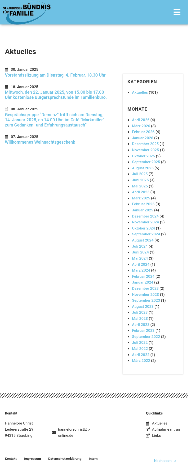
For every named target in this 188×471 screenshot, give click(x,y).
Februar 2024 (143, 276)
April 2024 (140, 264)
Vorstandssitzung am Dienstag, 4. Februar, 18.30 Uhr (55, 75)
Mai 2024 (140, 258)
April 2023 (140, 324)
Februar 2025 (143, 204)
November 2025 (145, 150)
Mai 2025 (140, 186)
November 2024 (145, 222)
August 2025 (142, 168)
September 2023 (146, 300)
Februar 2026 (143, 132)
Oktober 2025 (143, 156)
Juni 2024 (140, 252)
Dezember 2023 (145, 288)
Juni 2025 (140, 180)
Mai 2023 (140, 318)
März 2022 (141, 360)
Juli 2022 (140, 342)
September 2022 (146, 336)
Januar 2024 (142, 282)
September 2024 (146, 234)
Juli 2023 (140, 312)
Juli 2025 (140, 174)
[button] (122, 12)
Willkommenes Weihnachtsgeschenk (40, 142)
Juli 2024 (140, 246)
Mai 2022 (140, 348)
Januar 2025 (142, 210)
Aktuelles (140, 92)
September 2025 (146, 162)
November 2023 (145, 294)
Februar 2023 (143, 330)
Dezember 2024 (145, 216)
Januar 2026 (142, 138)
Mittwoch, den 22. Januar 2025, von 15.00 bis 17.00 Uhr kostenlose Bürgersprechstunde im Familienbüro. (56, 95)
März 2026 (141, 126)
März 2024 (141, 270)
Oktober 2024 (143, 228)
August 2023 (142, 306)
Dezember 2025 (145, 144)
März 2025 (141, 198)
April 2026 (140, 120)
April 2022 (140, 355)
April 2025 (140, 192)
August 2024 (142, 240)
